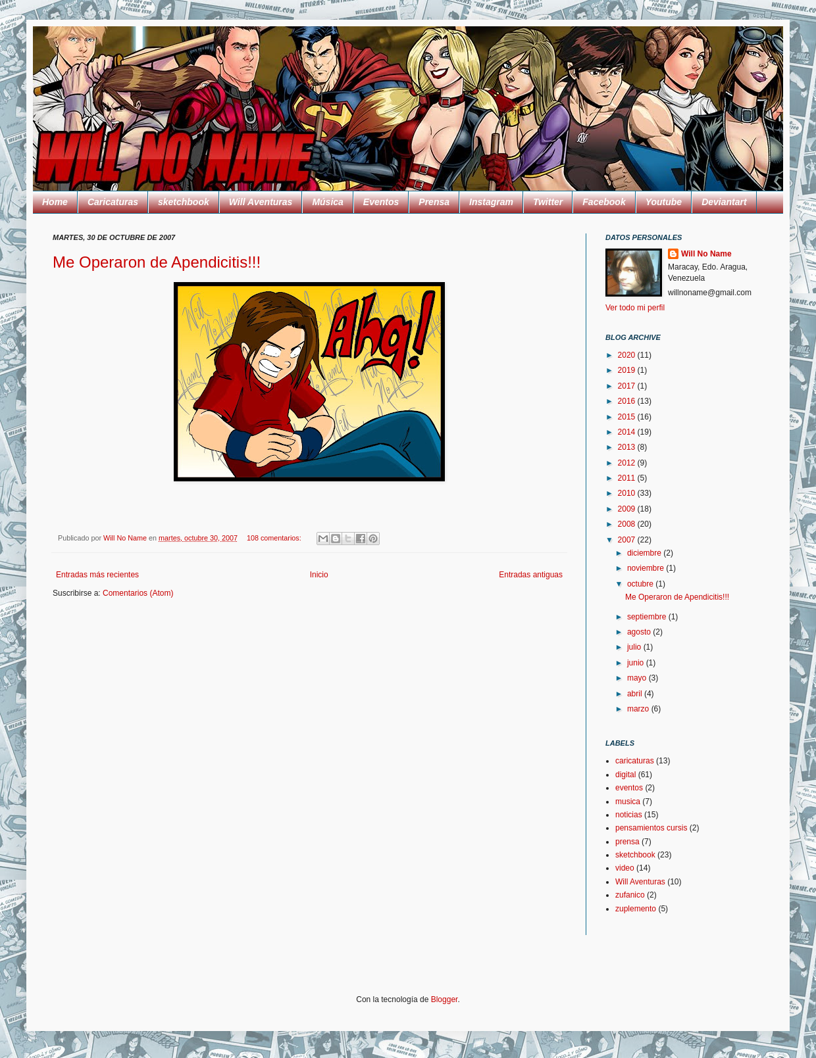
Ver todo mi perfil (635, 307)
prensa (627, 841)
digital (625, 774)
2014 (628, 432)
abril (635, 693)
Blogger (444, 999)
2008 (628, 524)
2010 (628, 493)
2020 (628, 355)
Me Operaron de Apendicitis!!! (157, 262)
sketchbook (183, 202)
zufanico (630, 895)
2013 (628, 447)
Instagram (491, 202)
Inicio (319, 574)
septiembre (648, 616)
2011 (628, 478)
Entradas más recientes (97, 574)
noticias (628, 814)
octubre (641, 584)
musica (627, 801)
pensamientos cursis (651, 827)
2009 (628, 509)
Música (327, 202)
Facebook (603, 202)
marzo (639, 708)
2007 (628, 539)
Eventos (381, 202)
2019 (628, 370)
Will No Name (706, 253)
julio (635, 647)
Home (55, 202)
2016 (628, 401)
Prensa (434, 202)
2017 (628, 386)
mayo (638, 678)
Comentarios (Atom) (138, 593)
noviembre (646, 568)
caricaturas (634, 760)
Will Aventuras (261, 202)
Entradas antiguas (531, 574)
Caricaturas (113, 202)
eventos (629, 787)
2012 (628, 463)
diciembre (645, 553)
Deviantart (723, 202)
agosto (640, 632)
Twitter (548, 202)
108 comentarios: (275, 538)
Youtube (664, 202)
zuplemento (635, 908)
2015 (628, 416)
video (624, 868)
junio (636, 662)
